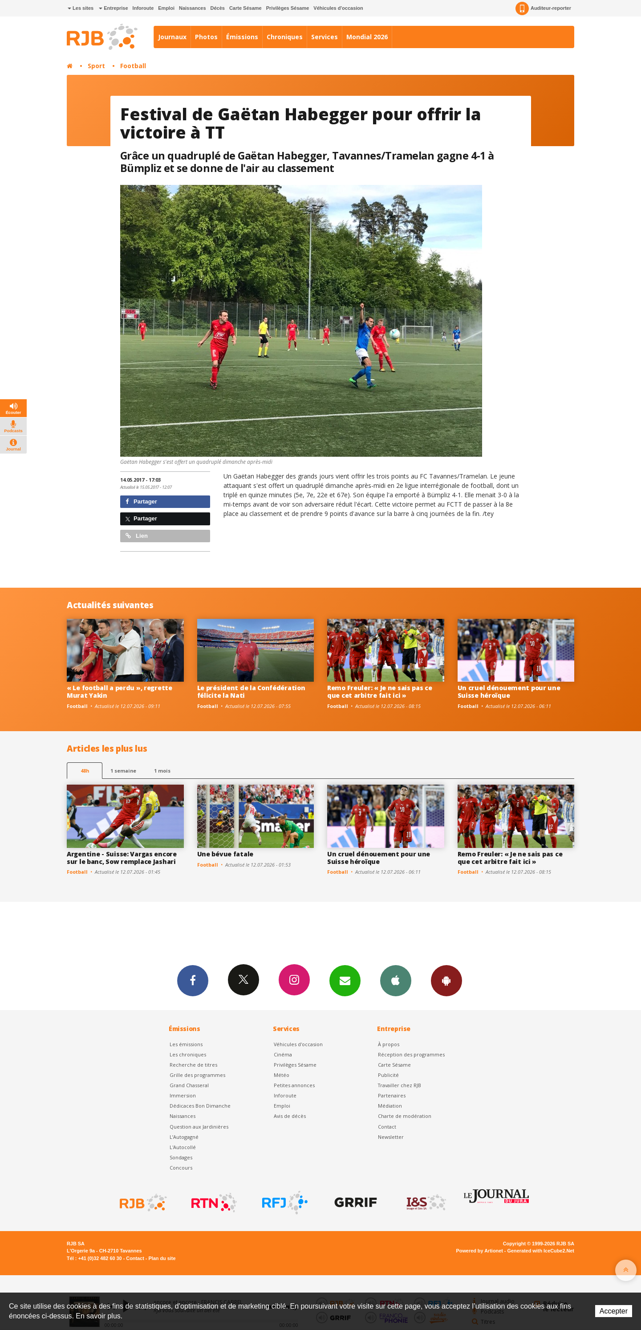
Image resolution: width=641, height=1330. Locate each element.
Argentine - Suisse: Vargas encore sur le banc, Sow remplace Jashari (122, 858)
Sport (96, 65)
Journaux (172, 37)
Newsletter (391, 1137)
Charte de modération (404, 1116)
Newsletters (345, 980)
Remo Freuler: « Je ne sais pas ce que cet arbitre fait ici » (379, 691)
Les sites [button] (80, 8)
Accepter (614, 1311)
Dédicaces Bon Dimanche (200, 1106)
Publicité (388, 1075)
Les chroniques (188, 1054)
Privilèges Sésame (287, 8)
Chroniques (285, 37)
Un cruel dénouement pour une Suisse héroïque (509, 691)
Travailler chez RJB (399, 1085)
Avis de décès (290, 1116)
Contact (387, 1126)
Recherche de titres (193, 1065)
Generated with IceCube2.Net (540, 1250)
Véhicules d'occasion (338, 8)
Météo (281, 1075)
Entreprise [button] (113, 8)
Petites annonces (294, 1085)
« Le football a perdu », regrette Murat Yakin (119, 691)
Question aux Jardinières (199, 1126)
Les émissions (186, 1044)
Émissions (242, 37)
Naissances (192, 8)
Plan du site (161, 1258)
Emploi (166, 8)
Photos (206, 37)
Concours (181, 1167)
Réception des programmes (411, 1054)
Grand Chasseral (189, 1085)
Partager (141, 501)
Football (133, 65)
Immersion (183, 1095)
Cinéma (283, 1054)
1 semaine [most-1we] (123, 770)
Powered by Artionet (479, 1250)
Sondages (181, 1157)
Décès (218, 8)
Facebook (192, 980)
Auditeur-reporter (543, 8)
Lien (137, 535)
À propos (388, 1044)
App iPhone (395, 980)
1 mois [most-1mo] (162, 770)
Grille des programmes (197, 1075)
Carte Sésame (245, 8)
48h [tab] (85, 770)
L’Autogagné (184, 1137)
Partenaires (392, 1095)
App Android (446, 980)
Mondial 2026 (367, 37)
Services (324, 37)
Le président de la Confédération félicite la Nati (251, 691)
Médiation (390, 1106)
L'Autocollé (183, 1147)
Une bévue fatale (225, 854)
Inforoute (143, 8)
